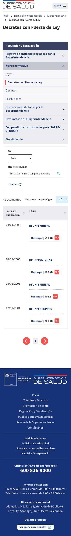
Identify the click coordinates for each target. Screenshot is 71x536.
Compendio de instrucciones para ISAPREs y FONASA (35, 129)
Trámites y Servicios (35, 400)
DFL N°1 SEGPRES (40, 309)
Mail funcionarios (35, 438)
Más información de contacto (35, 475)
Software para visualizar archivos (35, 448)
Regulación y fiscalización (28, 16)
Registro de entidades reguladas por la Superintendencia (35, 56)
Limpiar (15, 184)
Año (10, 151)
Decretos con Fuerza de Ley (25, 82)
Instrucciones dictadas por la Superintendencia (35, 109)
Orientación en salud (36, 406)
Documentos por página (39, 199)
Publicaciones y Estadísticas (35, 417)
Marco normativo (56, 16)
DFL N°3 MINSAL (39, 285)
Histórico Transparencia (35, 453)
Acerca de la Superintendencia (35, 422)
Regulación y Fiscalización (35, 411)
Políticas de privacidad (35, 443)
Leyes (9, 74)
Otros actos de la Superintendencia (35, 119)
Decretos (11, 90)
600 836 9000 (35, 470)
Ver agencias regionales (35, 527)
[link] (26, 341)
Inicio (6, 16)
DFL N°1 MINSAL (39, 226)
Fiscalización (35, 139)
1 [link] (35, 341)
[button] (23, 213)
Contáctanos (35, 428)
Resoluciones (13, 99)
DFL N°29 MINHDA (40, 260)
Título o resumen (17, 167)
